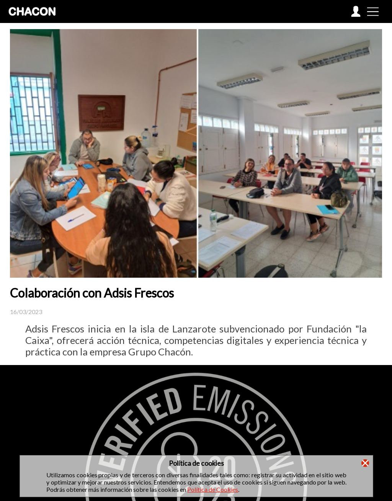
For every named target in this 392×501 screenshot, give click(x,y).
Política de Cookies (212, 489)
